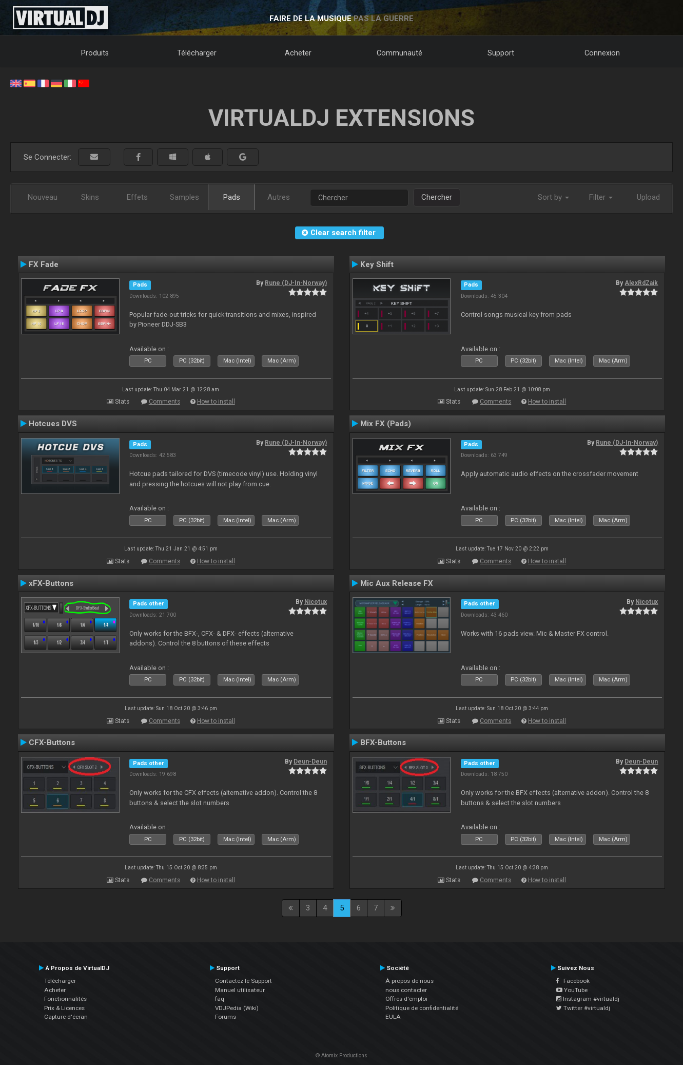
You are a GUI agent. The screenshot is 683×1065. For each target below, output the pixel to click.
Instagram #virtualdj (587, 998)
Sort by (553, 197)
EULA (393, 1016)
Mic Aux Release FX (396, 583)
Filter (601, 197)
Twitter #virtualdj (583, 1008)
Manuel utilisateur (240, 990)
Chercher (436, 197)
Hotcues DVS (53, 423)
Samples (184, 197)
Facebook (573, 980)
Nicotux (315, 601)
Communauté (399, 53)
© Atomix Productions (341, 1055)
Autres (278, 197)
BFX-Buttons (383, 742)
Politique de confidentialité (421, 1008)
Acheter (298, 53)
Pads (231, 197)
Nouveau (42, 197)
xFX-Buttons (51, 583)
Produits (95, 53)
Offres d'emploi (406, 998)
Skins (90, 197)
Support (500, 53)
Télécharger (197, 53)
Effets (137, 197)
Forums (225, 1016)
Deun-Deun (310, 761)
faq (219, 998)
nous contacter (406, 990)
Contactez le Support (243, 980)
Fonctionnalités (65, 998)
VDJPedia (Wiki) (237, 1008)
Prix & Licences (64, 1008)
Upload (648, 197)
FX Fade (43, 264)
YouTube (572, 990)
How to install (216, 401)
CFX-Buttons (52, 742)
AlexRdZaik (641, 283)
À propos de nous (409, 980)
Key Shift (377, 264)
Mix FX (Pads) (385, 423)
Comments (164, 401)
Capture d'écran (66, 1016)
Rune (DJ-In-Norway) (296, 283)
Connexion (602, 53)
